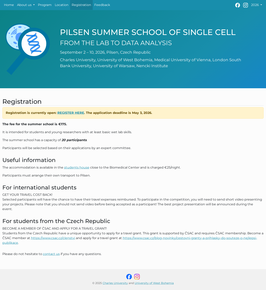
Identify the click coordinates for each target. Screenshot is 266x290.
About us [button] (24, 5)
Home (9, 5)
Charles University (115, 283)
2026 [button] (255, 5)
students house (76, 167)
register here (70, 113)
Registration (81, 5)
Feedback (102, 5)
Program (45, 5)
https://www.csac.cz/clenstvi (53, 238)
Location (61, 5)
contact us (51, 254)
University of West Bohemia (154, 283)
